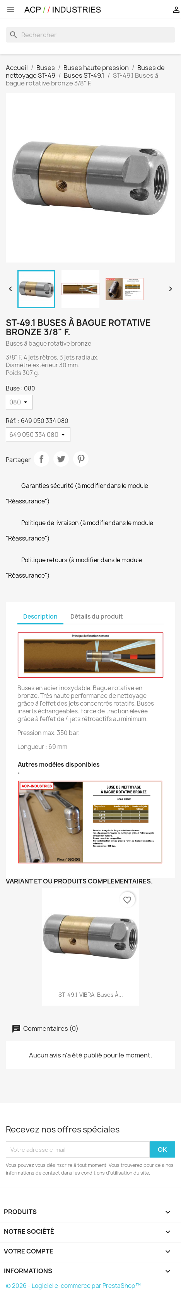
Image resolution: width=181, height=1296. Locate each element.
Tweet (61, 459)
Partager (41, 459)
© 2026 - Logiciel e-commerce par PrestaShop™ (73, 1286)
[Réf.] (38, 434)
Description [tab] (40, 616)
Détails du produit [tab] (96, 616)
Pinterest (81, 459)
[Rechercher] (90, 35)
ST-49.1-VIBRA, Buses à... (90, 994)
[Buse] (19, 402)
